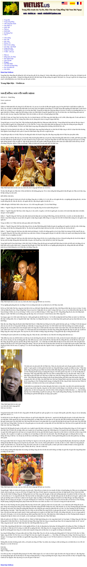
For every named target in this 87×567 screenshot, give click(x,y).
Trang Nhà (7, 20)
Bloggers (6, 62)
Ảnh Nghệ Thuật (8, 58)
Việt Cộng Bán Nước (10, 23)
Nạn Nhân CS (8, 25)
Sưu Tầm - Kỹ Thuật (10, 46)
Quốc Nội (7, 27)
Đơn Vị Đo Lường (9, 45)
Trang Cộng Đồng (9, 21)
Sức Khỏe (7, 69)
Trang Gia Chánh (9, 50)
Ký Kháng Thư (8, 33)
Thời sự (6, 29)
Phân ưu (6, 55)
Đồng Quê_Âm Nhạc (10, 56)
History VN (7, 43)
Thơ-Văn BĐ (7, 60)
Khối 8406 (7, 31)
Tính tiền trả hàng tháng (11, 65)
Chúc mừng (7, 37)
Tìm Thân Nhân (8, 63)
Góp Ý (6, 34)
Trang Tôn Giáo (8, 48)
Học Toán (7, 41)
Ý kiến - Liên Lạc (9, 51)
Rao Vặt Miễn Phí (9, 67)
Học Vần (6, 39)
